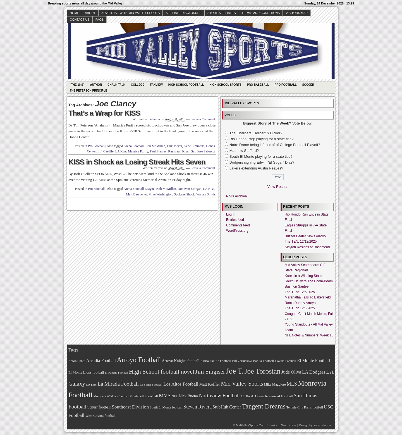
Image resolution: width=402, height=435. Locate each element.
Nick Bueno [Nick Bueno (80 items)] (188, 396)
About (90, 13)
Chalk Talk (116, 84)
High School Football (186, 84)
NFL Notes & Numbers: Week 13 (309, 335)
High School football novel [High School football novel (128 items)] (161, 371)
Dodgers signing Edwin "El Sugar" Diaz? (262, 162)
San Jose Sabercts (203, 151)
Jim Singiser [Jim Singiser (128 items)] (210, 371)
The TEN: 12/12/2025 (301, 241)
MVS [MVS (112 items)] (165, 395)
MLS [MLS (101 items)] (292, 384)
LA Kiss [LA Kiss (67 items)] (91, 384)
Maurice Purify (138, 151)
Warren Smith (205, 194)
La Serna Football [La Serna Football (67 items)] (151, 384)
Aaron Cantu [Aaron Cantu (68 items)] (76, 361)
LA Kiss (120, 151)
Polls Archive (236, 196)
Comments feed (238, 225)
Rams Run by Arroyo (300, 303)
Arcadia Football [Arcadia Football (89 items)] (101, 360)
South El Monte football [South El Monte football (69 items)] (166, 407)
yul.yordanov (322, 425)
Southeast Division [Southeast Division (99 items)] (130, 407)
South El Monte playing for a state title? (261, 156)
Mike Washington (160, 194)
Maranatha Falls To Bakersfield (308, 297)
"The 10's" (77, 84)
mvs (160, 168)
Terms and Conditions (261, 13)
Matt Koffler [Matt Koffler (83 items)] (209, 384)
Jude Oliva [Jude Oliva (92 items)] (291, 372)
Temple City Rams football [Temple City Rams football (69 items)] (304, 407)
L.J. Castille (105, 151)
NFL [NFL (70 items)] (174, 396)
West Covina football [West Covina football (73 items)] (100, 416)
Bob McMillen (155, 146)
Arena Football (134, 146)
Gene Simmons (194, 146)
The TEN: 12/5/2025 (300, 292)
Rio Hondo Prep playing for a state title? (261, 139)
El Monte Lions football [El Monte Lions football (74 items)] (86, 372)
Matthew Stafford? (244, 151)
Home (74, 13)
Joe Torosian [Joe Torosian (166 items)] (262, 371)
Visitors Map (296, 13)
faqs (99, 19)
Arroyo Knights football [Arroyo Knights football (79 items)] (181, 361)
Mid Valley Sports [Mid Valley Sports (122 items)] (242, 383)
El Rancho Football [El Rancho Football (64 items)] (116, 372)
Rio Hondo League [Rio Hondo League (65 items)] (252, 396)
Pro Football (286, 84)
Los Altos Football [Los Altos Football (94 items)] (180, 384)
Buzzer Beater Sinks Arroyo (305, 236)
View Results (277, 187)
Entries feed (235, 220)
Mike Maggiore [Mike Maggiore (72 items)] (275, 384)
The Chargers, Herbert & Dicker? (255, 133)
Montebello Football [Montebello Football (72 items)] (144, 396)
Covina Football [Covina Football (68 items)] (285, 361)
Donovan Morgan (190, 189)
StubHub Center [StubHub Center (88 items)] (226, 407)
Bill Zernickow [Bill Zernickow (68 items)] (242, 361)
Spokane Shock (184, 194)
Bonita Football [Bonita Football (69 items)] (263, 361)
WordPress (288, 425)
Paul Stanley (158, 151)
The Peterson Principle (88, 90)
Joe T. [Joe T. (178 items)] (235, 371)
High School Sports (225, 84)
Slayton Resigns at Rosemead (307, 247)
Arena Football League (139, 189)
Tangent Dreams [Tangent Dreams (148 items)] (264, 406)
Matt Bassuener (136, 194)
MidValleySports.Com (250, 425)
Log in (230, 214)
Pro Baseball (258, 84)
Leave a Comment (202, 119)
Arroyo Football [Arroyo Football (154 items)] (139, 360)
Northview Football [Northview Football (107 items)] (219, 395)
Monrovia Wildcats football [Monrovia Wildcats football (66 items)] (111, 396)
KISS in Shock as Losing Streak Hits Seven (136, 162)
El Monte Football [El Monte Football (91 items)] (313, 360)
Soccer (308, 84)
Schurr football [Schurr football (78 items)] (99, 407)
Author (96, 84)
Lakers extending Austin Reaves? (256, 168)
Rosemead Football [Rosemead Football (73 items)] (279, 396)
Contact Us (80, 19)
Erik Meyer (174, 146)
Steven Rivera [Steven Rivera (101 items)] (197, 407)
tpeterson (154, 119)
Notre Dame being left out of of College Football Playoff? (274, 145)
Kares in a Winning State (303, 276)
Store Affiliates (221, 13)
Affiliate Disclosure (184, 13)
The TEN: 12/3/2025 (300, 308)
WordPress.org (237, 231)
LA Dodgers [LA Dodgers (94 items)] (313, 372)
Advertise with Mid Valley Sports (130, 13)
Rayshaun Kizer (179, 151)
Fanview (156, 84)
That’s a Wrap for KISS (104, 113)
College (137, 84)
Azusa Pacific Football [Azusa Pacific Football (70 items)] (215, 361)
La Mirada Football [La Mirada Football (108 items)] (118, 384)
